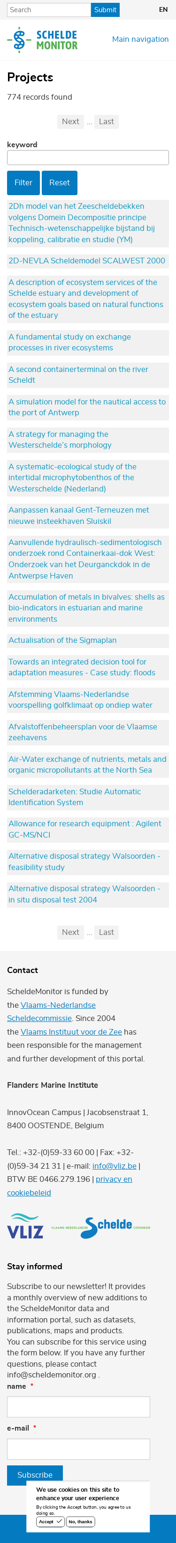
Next (70, 122)
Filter (23, 183)
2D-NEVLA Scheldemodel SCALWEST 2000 (86, 261)
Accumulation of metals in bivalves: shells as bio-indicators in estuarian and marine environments (86, 608)
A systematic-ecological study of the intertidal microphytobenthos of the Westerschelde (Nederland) (72, 478)
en (163, 10)
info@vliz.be (114, 1166)
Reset (59, 183)
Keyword (22, 145)
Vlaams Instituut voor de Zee (71, 1032)
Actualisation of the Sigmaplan (62, 640)
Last (106, 122)
